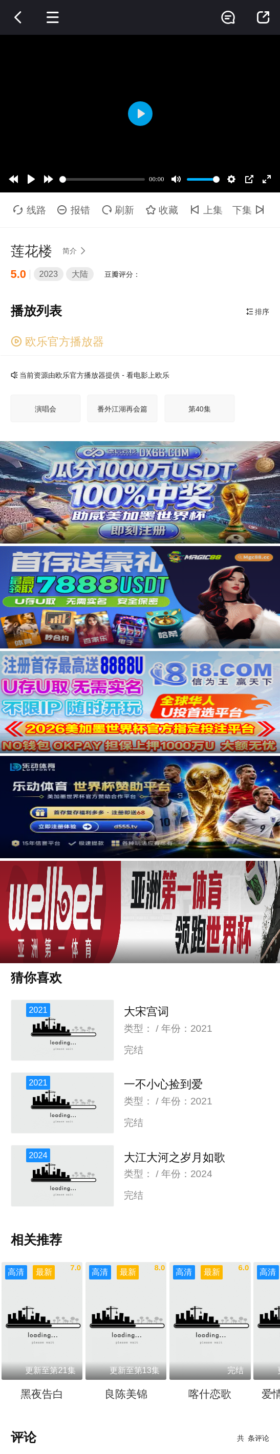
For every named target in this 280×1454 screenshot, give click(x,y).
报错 (73, 210)
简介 (76, 251)
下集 (250, 210)
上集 (206, 210)
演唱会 (45, 409)
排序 (258, 312)
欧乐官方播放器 (57, 341)
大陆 (80, 273)
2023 (48, 273)
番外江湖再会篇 (122, 409)
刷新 (118, 210)
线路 (29, 210)
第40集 (199, 409)
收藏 (162, 210)
